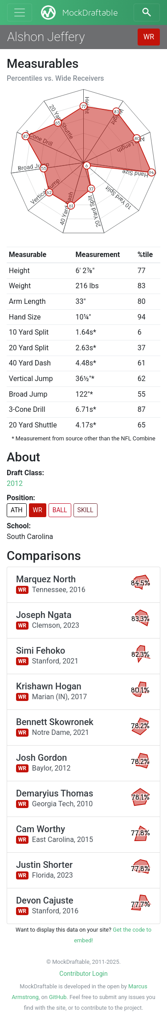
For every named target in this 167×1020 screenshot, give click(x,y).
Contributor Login (83, 973)
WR (148, 37)
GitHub (57, 997)
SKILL (85, 510)
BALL (60, 510)
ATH (17, 510)
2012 (15, 483)
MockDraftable (78, 12)
